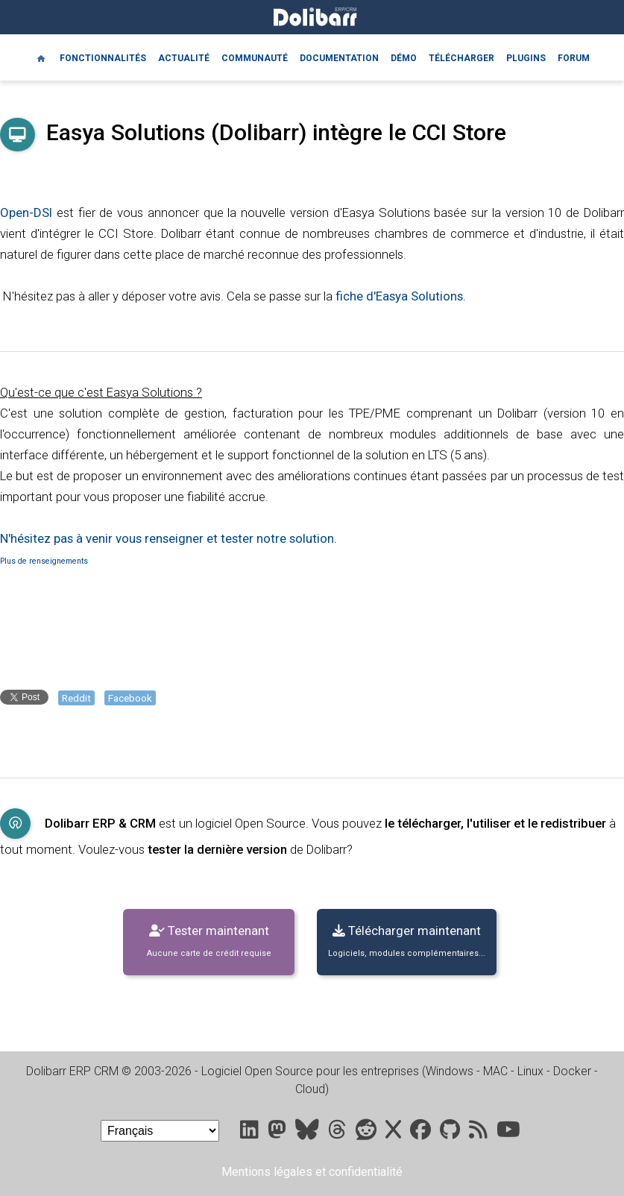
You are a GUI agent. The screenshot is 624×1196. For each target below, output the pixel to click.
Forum (574, 58)
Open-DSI (26, 212)
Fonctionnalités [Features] (103, 58)
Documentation (339, 58)
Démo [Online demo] (404, 58)
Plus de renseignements (44, 561)
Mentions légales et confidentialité (312, 1172)
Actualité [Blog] (183, 58)
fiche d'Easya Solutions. (400, 296)
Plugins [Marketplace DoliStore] (526, 58)
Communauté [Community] (254, 58)
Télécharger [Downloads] (461, 58)
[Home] (41, 57)
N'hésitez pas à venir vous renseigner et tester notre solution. (168, 538)
